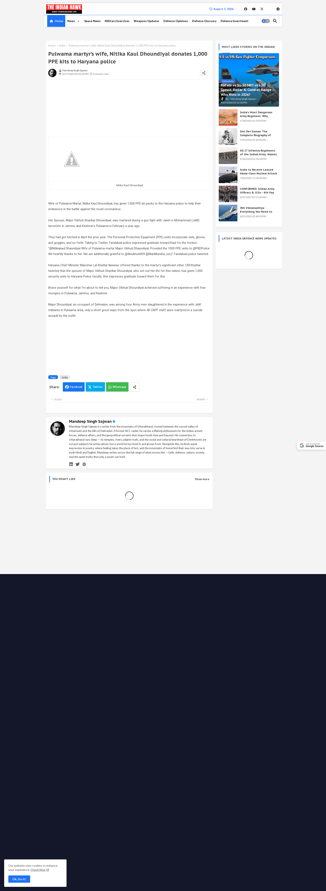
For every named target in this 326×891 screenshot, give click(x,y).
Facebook (76, 386)
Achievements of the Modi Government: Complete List (241, 608)
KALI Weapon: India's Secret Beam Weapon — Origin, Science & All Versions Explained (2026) (245, 592)
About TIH (123, 710)
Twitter (98, 386)
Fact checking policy (258, 710)
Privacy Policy (141, 710)
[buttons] (245, 9)
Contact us (106, 710)
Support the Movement (210, 710)
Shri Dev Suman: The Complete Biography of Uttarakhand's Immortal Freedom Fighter (256, 137)
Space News (92, 21)
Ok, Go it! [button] (19, 879)
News (71, 21)
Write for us (185, 710)
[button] (266, 21)
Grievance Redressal (146, 714)
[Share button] (135, 387)
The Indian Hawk (64, 710)
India (62, 45)
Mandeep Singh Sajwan (90, 421)
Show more (202, 479)
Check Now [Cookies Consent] (38, 869)
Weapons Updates (146, 21)
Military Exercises (117, 21)
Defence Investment (234, 21)
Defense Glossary (204, 21)
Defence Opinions (175, 21)
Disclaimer (96, 714)
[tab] (56, 21)
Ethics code (235, 710)
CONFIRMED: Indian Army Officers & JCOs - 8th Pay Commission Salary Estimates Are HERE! (257, 194)
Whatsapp (119, 386)
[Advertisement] (79, 109)
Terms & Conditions (118, 714)
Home (59, 21)
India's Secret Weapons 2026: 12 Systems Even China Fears (245, 626)
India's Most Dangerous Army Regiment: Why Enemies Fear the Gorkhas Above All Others (257, 118)
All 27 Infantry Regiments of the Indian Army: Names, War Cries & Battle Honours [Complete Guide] (258, 156)
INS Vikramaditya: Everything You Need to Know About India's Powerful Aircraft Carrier (256, 213)
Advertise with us (163, 710)
